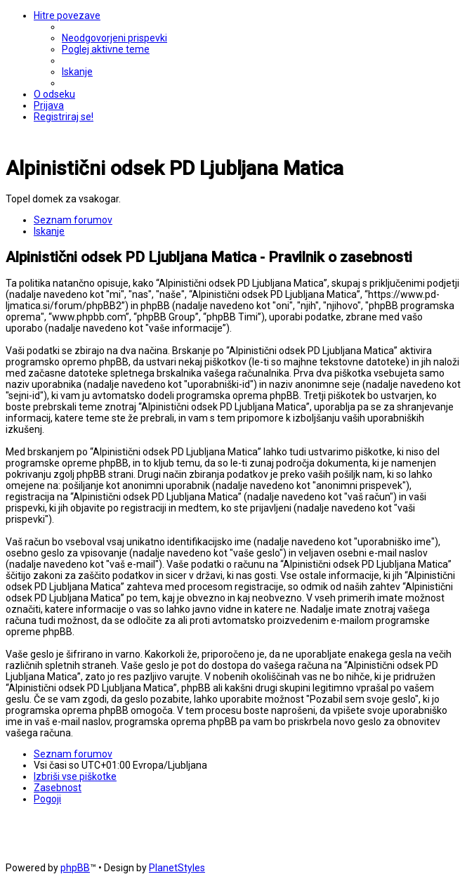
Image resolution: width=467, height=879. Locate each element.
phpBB (75, 867)
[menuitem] (114, 38)
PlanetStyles (177, 867)
